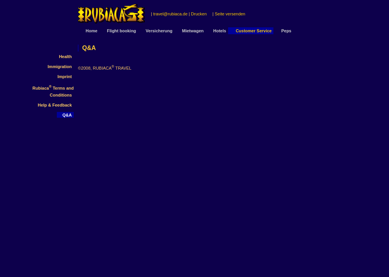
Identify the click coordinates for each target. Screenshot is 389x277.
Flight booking (121, 30)
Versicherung (159, 30)
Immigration (60, 66)
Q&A (67, 115)
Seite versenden (230, 14)
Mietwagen (193, 30)
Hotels (219, 30)
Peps (286, 30)
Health (65, 56)
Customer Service (254, 30)
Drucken (199, 14)
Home (92, 30)
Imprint (65, 76)
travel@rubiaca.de (170, 14)
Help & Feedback (55, 105)
